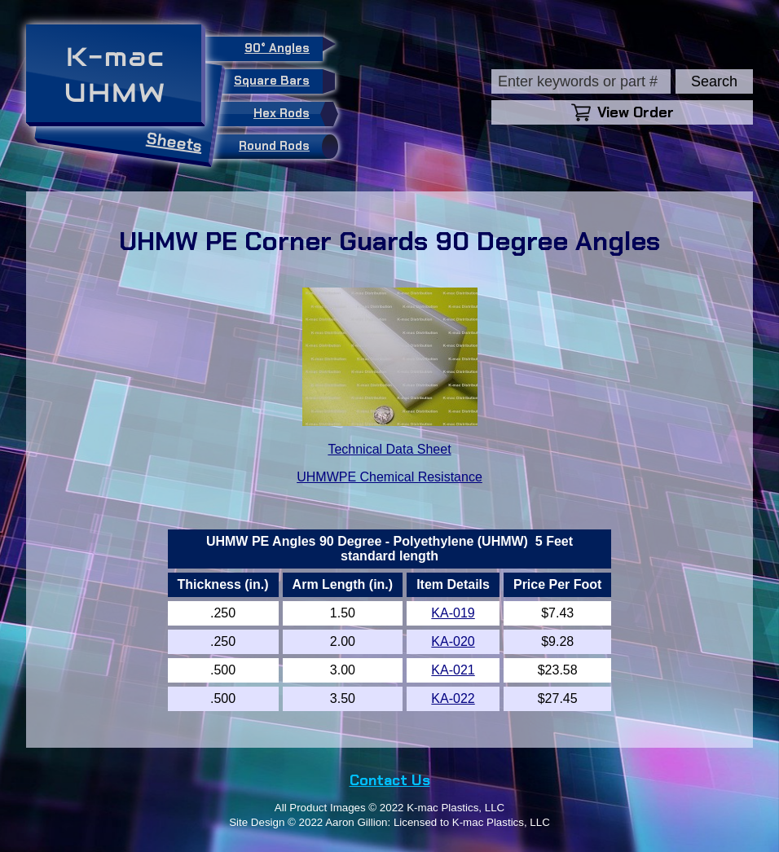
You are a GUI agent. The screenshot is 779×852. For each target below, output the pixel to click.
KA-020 (452, 641)
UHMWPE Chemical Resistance (389, 477)
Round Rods (284, 146)
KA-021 (452, 670)
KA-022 (452, 698)
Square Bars (278, 81)
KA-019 (452, 613)
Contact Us (390, 780)
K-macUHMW (115, 74)
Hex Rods (291, 114)
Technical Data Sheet (389, 449)
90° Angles (283, 46)
